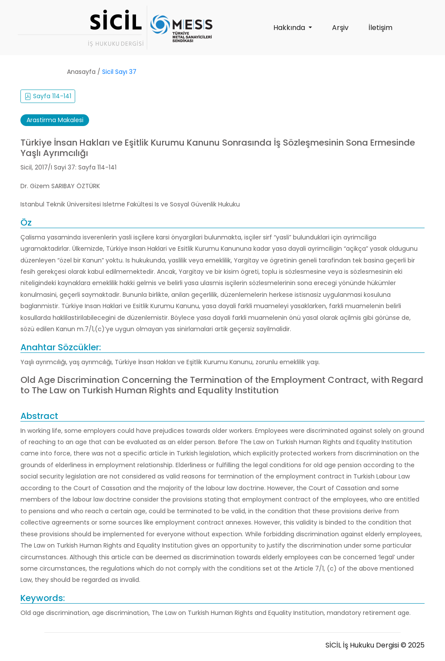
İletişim (380, 28)
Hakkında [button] (290, 28)
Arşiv (340, 28)
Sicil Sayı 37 (119, 71)
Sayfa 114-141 (47, 96)
